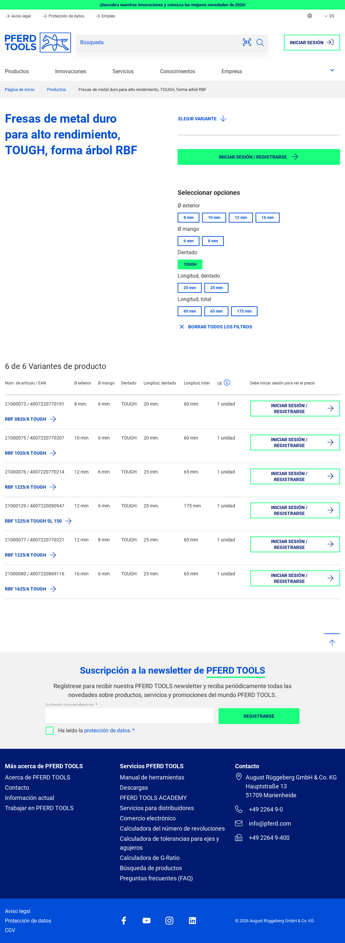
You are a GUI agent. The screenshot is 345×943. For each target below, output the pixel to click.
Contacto (17, 787)
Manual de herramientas (152, 777)
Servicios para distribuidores (157, 808)
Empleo (105, 16)
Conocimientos (177, 71)
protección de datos (107, 730)
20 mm (190, 288)
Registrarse (259, 716)
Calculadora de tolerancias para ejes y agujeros (169, 843)
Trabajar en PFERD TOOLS (39, 808)
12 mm (241, 217)
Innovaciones (70, 71)
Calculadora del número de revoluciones (172, 828)
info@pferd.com (263, 823)
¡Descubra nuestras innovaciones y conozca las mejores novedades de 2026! (173, 4)
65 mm (216, 311)
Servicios (123, 71)
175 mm (244, 311)
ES (329, 16)
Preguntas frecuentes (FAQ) (156, 878)
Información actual (29, 797)
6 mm (188, 241)
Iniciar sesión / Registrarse (259, 157)
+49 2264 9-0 (259, 809)
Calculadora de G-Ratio (150, 857)
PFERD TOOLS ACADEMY (153, 797)
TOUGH (190, 264)
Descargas (134, 787)
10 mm (214, 217)
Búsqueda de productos (151, 868)
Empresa (232, 71)
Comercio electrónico (148, 818)
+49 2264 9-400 (262, 837)
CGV (10, 930)
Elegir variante (202, 118)
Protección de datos (63, 16)
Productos (17, 71)
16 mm (267, 217)
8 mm (188, 217)
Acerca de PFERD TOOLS (37, 777)
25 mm (216, 288)
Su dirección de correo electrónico (70, 704)
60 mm (190, 311)
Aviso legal (18, 16)
